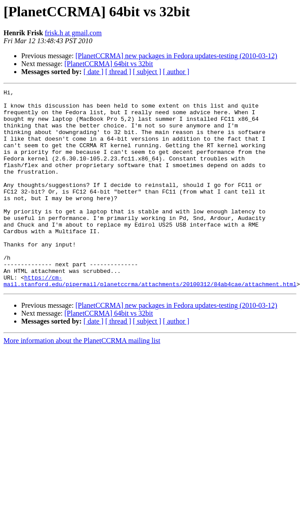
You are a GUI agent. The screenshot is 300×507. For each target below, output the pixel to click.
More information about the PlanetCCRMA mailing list (82, 380)
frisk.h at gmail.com (73, 33)
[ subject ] (147, 71)
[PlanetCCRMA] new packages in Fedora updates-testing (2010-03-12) (176, 56)
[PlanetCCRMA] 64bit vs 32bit (109, 63)
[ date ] (93, 71)
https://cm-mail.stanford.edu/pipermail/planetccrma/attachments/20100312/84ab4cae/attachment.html (150, 320)
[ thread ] (118, 71)
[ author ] (176, 71)
